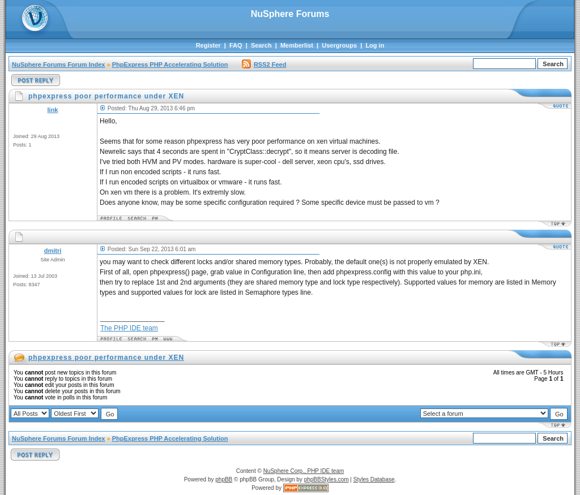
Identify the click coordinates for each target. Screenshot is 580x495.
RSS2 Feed (264, 64)
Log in (374, 45)
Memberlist (296, 45)
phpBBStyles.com (326, 479)
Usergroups (339, 45)
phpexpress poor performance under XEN (106, 357)
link (53, 109)
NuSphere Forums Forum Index (58, 64)
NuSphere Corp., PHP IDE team (303, 471)
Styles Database (374, 479)
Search (261, 45)
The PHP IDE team (129, 328)
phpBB (223, 479)
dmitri (53, 250)
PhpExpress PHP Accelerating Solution (170, 64)
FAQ (235, 45)
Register (208, 45)
